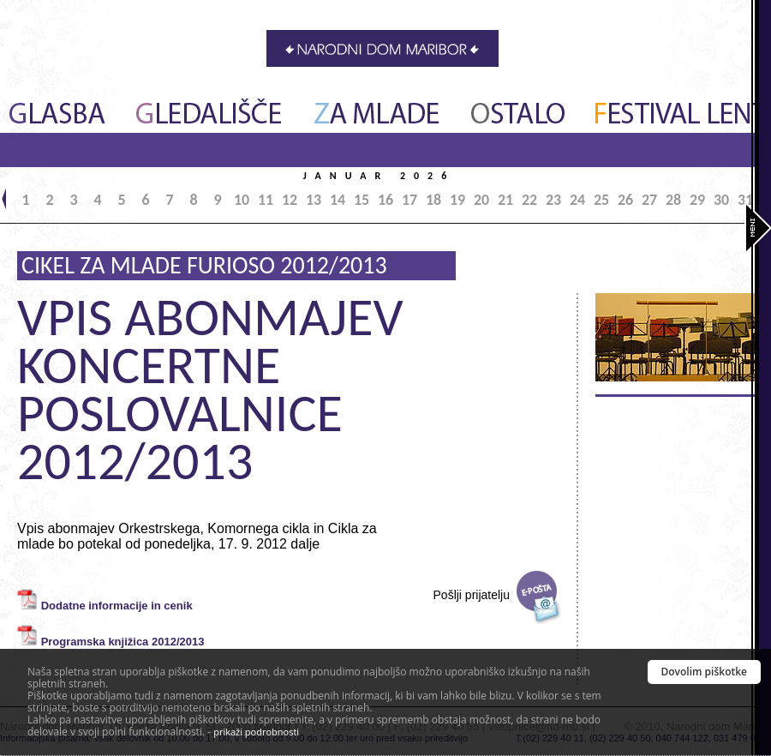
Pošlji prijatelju (471, 595)
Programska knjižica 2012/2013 (123, 641)
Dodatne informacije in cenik (117, 605)
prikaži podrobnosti (256, 731)
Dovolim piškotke (704, 671)
